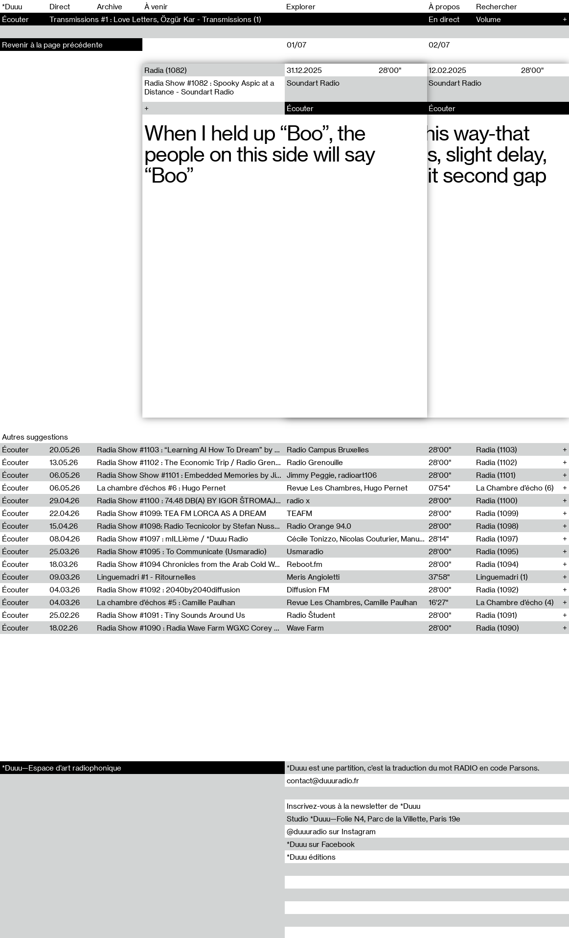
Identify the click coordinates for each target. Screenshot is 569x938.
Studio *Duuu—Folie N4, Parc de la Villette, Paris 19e (373, 818)
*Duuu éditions (311, 856)
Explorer (301, 6)
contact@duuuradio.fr (323, 780)
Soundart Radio (313, 82)
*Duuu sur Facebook (321, 844)
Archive (109, 6)
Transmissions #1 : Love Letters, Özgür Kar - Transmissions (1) (155, 19)
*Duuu (12, 6)
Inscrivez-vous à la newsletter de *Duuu (353, 805)
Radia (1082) (165, 70)
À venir (156, 6)
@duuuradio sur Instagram (331, 831)
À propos (444, 6)
